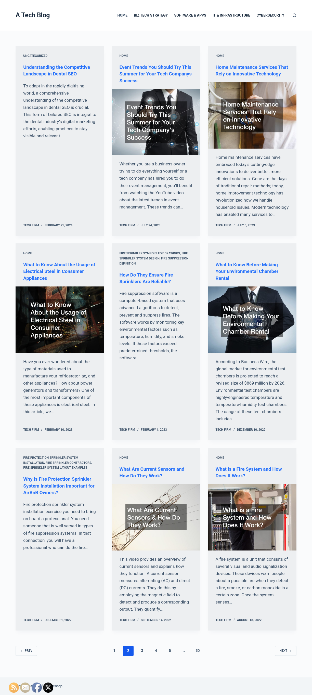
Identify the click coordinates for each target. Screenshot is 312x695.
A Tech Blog (33, 15)
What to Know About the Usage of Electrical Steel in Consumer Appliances (58, 277)
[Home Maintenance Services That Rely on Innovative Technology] (252, 122)
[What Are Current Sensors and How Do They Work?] (156, 523)
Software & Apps (190, 15)
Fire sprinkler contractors (68, 469)
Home (123, 15)
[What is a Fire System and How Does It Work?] (252, 523)
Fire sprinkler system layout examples (55, 474)
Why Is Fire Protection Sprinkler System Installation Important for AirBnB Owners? (59, 491)
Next (286, 656)
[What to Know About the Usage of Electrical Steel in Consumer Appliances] (60, 326)
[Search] (294, 15)
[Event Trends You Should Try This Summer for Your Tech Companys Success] (156, 122)
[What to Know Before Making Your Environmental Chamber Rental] (252, 326)
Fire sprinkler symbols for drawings (149, 259)
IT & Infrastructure (231, 15)
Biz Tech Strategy (151, 15)
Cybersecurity (270, 15)
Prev (26, 656)
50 (198, 657)
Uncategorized (35, 56)
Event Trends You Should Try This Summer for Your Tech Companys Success (152, 73)
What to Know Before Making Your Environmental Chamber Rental (249, 277)
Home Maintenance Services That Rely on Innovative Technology (248, 73)
